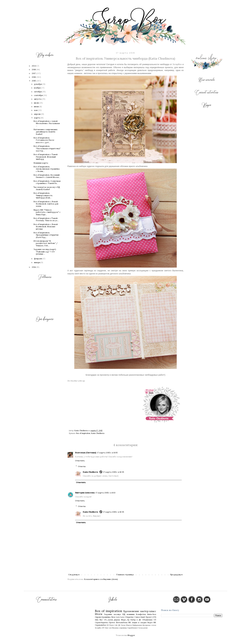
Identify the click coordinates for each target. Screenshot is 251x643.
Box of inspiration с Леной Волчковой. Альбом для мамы (45, 203)
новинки (130, 614)
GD (108, 625)
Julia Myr (99, 620)
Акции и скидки (139, 622)
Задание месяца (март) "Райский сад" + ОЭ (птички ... (44, 251)
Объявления (147, 620)
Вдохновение (131, 611)
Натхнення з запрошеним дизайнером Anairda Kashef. (45, 131)
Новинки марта (40, 163)
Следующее (74, 574)
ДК (119, 625)
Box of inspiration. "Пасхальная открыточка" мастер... (47, 148)
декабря (38, 84)
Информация (137, 625)
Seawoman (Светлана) (85, 452)
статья (153, 625)
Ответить (80, 460)
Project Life (113, 625)
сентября (38, 95)
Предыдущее (176, 574)
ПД (123, 614)
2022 (34, 66)
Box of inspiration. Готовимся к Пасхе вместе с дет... (43, 140)
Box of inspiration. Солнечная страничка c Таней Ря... (47, 182)
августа (38, 99)
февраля (38, 258)
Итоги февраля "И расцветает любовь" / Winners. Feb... (45, 243)
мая (36, 110)
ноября (37, 88)
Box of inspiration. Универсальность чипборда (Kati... (43, 195)
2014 (34, 267)
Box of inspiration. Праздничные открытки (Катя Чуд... (45, 234)
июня (36, 106)
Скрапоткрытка (101, 622)
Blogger (131, 635)
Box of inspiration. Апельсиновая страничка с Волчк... (46, 168)
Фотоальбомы (121, 622)
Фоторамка (146, 625)
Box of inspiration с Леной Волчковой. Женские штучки (45, 226)
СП (155, 620)
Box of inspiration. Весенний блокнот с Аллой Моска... (46, 176)
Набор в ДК (135, 620)
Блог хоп (108, 628)
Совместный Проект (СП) (145, 617)
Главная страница (125, 574)
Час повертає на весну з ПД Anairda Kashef (46, 188)
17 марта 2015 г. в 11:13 (105, 492)
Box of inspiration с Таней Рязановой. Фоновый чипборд (45, 156)
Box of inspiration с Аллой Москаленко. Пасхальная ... (46, 123)
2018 (34, 69)
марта (37, 117)
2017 (34, 73)
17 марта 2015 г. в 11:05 (107, 452)
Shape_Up (125, 620)
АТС (103, 628)
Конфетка (141, 614)
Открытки (129, 617)
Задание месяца (112, 614)
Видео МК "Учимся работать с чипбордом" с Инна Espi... (47, 212)
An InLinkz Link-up (76, 381)
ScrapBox (177, 64)
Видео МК (151, 622)
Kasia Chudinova (97, 433)
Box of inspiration (83, 433)
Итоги (98, 614)
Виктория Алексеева (85, 492)
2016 (34, 77)
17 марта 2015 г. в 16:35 (113, 472)
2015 (34, 80)
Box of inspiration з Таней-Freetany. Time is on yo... (46, 219)
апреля (37, 114)
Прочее (112, 622)
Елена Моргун (126, 625)
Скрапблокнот (132, 628)
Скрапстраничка (102, 617)
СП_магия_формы (112, 620)
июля (36, 103)
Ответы (81, 466)
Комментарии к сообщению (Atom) (101, 579)
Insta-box (151, 614)
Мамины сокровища (119, 628)
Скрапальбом (100, 625)
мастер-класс (148, 611)
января (37, 262)
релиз (145, 628)
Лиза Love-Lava (117, 617)
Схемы (140, 628)
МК (129, 622)
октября (38, 91)
